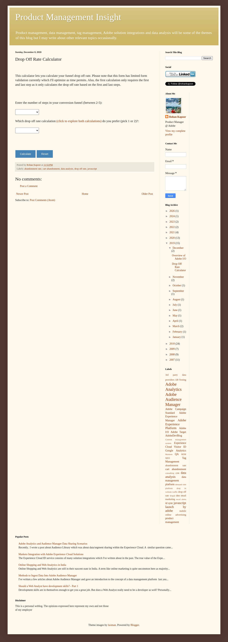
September (178, 291)
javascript (92, 168)
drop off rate (80, 168)
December (178, 247)
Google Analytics (175, 450)
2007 (172, 359)
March (176, 326)
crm (177, 473)
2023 (172, 221)
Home (85, 193)
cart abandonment (51, 168)
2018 (172, 343)
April (176, 320)
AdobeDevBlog (173, 435)
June (175, 310)
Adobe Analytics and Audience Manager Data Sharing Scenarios (53, 543)
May (175, 315)
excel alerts (181, 499)
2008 (172, 354)
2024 (172, 216)
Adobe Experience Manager (175, 416)
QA (177, 454)
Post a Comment (29, 186)
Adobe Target (178, 432)
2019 (172, 243)
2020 (172, 237)
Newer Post (22, 193)
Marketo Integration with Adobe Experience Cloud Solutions (51, 554)
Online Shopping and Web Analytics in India (42, 565)
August (177, 299)
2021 (172, 232)
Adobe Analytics (173, 387)
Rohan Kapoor (177, 116)
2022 (172, 227)
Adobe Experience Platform (175, 424)
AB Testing (180, 379)
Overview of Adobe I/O (179, 257)
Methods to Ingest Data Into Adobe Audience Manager (48, 575)
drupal (172, 495)
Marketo (169, 454)
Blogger (135, 625)
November (178, 276)
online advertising (175, 514)
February (178, 331)
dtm (178, 495)
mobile (183, 511)
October (177, 285)
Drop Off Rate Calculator (179, 267)
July (175, 304)
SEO (167, 458)
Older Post (147, 193)
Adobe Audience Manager (173, 399)
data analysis (67, 168)
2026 (172, 211)
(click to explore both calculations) (78, 121)
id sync (169, 503)
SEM (183, 454)
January (177, 337)
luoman (112, 625)
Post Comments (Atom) (42, 200)
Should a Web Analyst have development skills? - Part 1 (48, 586)
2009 (172, 349)
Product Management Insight (68, 17)
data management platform (175, 481)
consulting (169, 473)
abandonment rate (32, 168)
